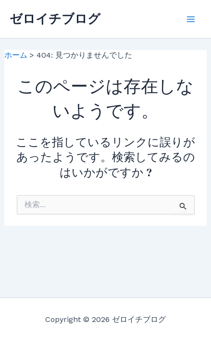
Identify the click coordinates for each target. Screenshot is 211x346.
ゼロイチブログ (55, 18)
